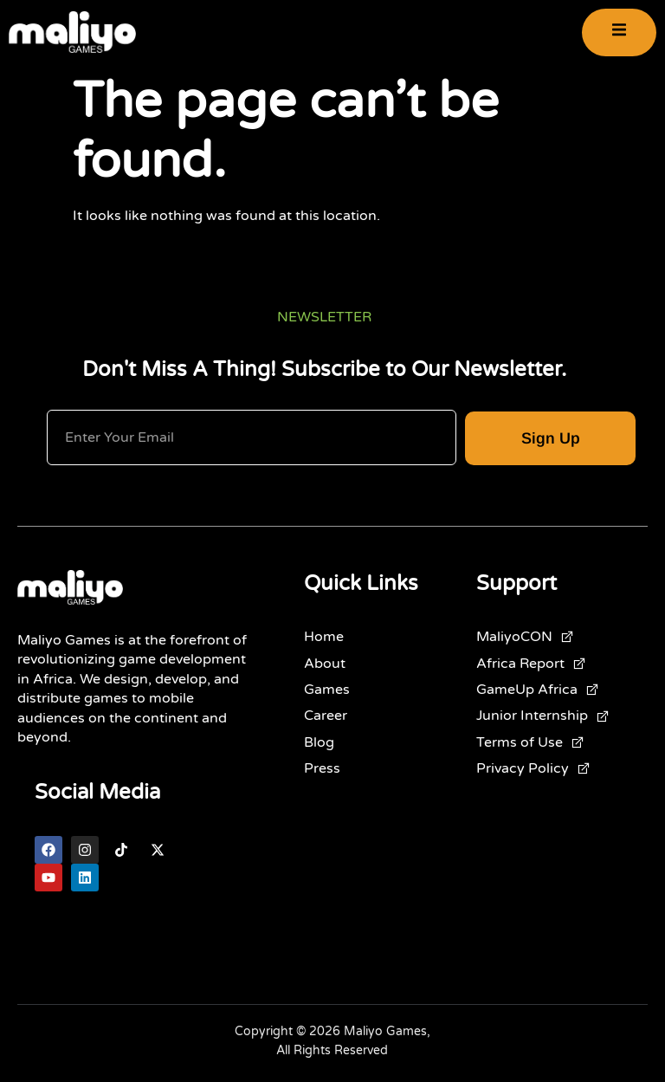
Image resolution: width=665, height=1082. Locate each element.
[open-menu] (619, 32)
